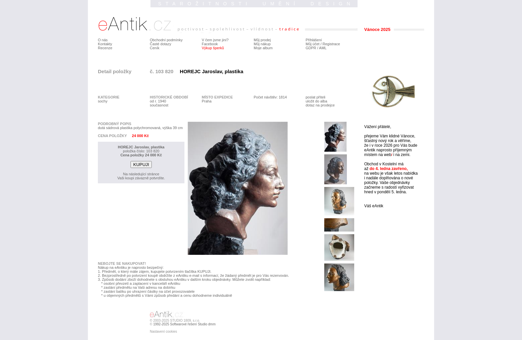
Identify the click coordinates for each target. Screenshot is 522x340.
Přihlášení (314, 40)
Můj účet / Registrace (323, 44)
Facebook (210, 44)
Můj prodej (262, 40)
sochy (103, 101)
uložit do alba (316, 101)
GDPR (311, 48)
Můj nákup (262, 44)
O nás (103, 40)
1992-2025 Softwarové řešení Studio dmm (184, 324)
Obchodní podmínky (166, 40)
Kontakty (105, 44)
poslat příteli (315, 97)
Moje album (263, 48)
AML (323, 48)
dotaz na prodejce (320, 105)
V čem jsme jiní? (215, 40)
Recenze (105, 48)
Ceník (154, 48)
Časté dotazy (160, 44)
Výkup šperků (213, 48)
